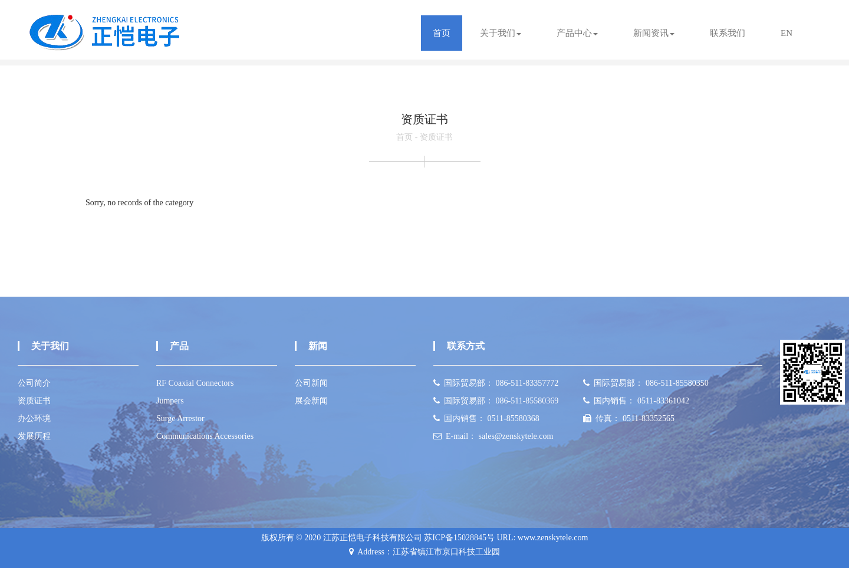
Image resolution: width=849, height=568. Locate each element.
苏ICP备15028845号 (459, 537)
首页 (441, 33)
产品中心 (577, 33)
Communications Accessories (205, 436)
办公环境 (34, 418)
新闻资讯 (653, 33)
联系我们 (727, 33)
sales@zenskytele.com (516, 436)
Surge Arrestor (180, 418)
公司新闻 (311, 383)
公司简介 (34, 383)
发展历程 (34, 436)
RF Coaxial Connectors (194, 383)
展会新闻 (311, 400)
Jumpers (170, 400)
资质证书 (436, 137)
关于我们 (500, 33)
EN (786, 33)
